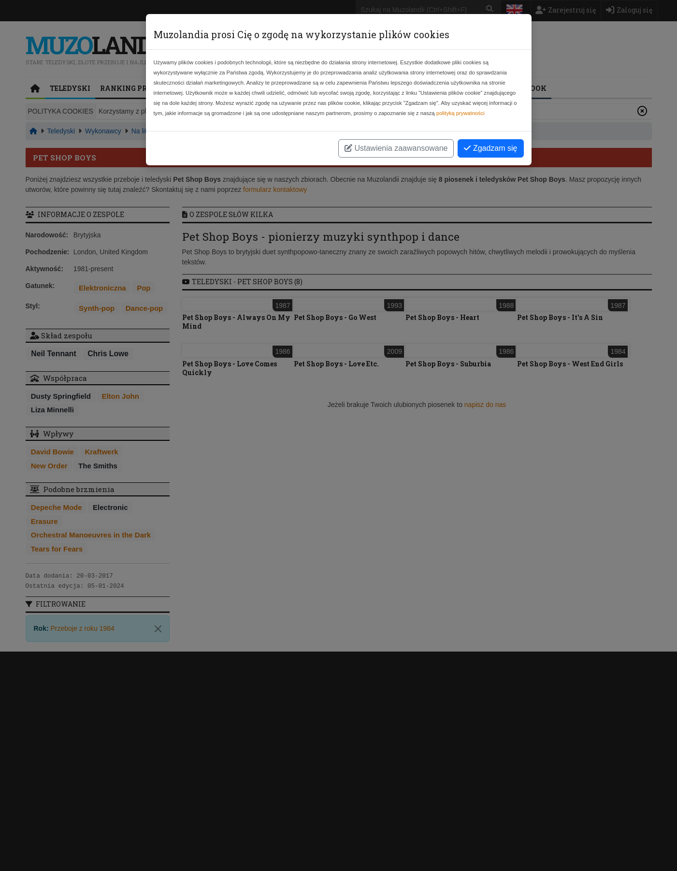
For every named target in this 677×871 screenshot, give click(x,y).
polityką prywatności (460, 113)
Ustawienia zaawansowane (396, 148)
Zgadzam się (490, 148)
